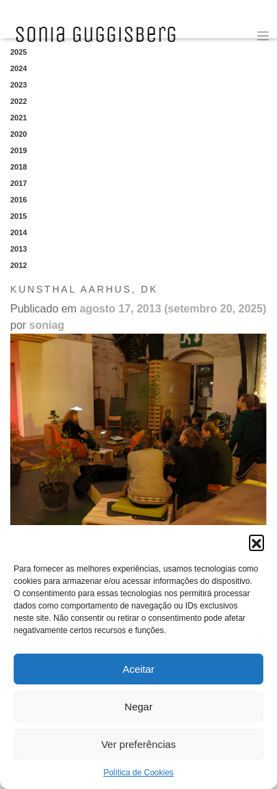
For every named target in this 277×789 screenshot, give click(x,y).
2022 (18, 101)
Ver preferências (138, 744)
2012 (18, 265)
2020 (18, 134)
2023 (18, 85)
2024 (18, 68)
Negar (138, 706)
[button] (256, 542)
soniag (47, 325)
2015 (18, 216)
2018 (18, 167)
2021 (18, 117)
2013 (18, 249)
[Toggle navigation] (263, 36)
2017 (18, 183)
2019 (18, 150)
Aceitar (138, 669)
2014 (18, 232)
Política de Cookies (138, 772)
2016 (18, 200)
